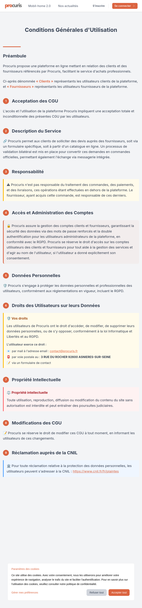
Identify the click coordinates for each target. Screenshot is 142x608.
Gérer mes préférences (24, 592)
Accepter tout (119, 592)
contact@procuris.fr (64, 351)
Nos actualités (68, 6)
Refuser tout (96, 592)
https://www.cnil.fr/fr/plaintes (96, 471)
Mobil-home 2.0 (39, 6)
